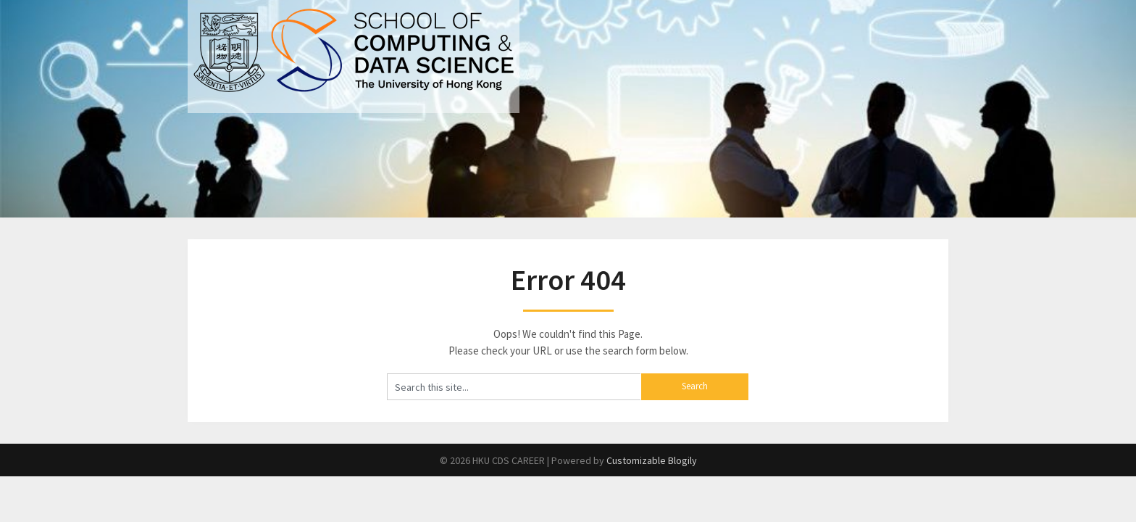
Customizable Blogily (651, 460)
